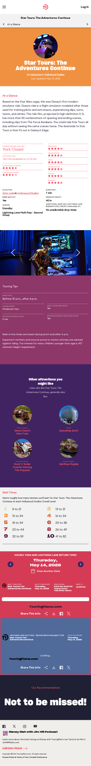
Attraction (36, 74)
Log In (85, 7)
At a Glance (13, 24)
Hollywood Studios (54, 74)
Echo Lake (8, 193)
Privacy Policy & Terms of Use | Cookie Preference (24, 757)
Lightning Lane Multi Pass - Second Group (22, 213)
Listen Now (15, 748)
